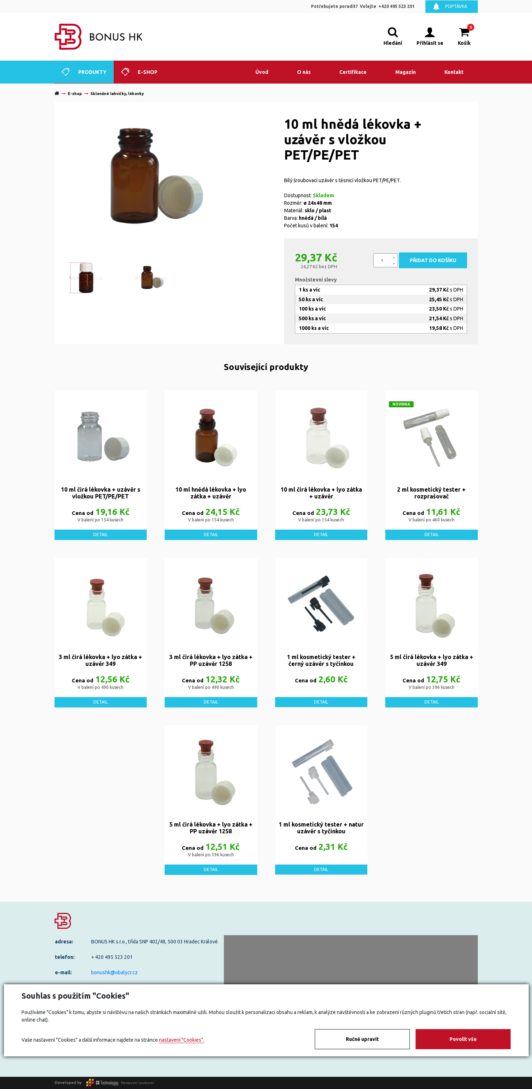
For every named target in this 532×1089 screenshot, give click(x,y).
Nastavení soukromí (137, 1082)
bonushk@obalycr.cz (114, 972)
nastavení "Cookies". (181, 1040)
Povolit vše (463, 1039)
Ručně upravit (362, 1039)
